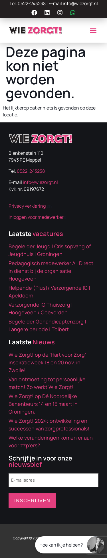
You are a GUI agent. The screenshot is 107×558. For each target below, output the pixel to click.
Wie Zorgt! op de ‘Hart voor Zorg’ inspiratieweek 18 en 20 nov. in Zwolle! (47, 362)
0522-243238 (32, 3)
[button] (93, 30)
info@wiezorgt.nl (80, 3)
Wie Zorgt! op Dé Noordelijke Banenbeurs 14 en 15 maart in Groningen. (43, 404)
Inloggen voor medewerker (36, 217)
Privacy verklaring (27, 206)
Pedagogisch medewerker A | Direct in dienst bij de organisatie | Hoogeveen (51, 271)
